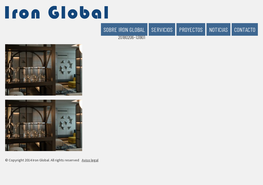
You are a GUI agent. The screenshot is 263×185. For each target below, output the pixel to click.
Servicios (162, 29)
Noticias (218, 29)
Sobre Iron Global (124, 29)
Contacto (244, 29)
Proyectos (191, 29)
